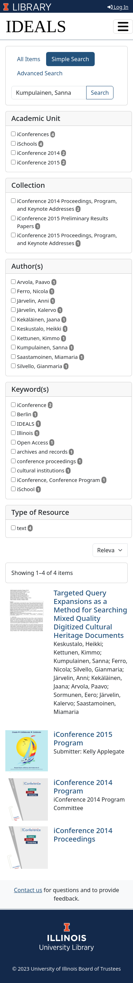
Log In (117, 7)
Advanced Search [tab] (39, 73)
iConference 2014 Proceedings (83, 835)
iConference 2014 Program (83, 787)
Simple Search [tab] (70, 59)
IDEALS (36, 26)
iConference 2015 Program (83, 738)
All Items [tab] (28, 59)
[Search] (49, 92)
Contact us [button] (28, 890)
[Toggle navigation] (123, 26)
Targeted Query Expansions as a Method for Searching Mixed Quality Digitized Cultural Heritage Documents (90, 614)
